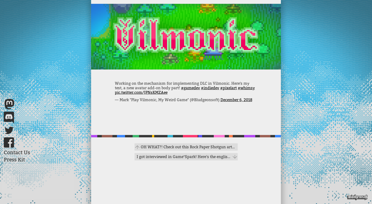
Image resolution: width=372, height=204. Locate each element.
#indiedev (210, 88)
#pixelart (228, 88)
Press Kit (14, 160)
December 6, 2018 (236, 100)
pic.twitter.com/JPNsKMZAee (141, 92)
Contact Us (17, 152)
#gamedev (190, 88)
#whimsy (246, 88)
